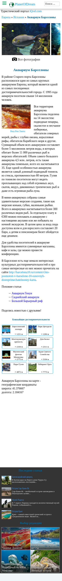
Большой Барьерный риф (27, 301)
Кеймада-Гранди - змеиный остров (42, 569)
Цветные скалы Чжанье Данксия (12, 546)
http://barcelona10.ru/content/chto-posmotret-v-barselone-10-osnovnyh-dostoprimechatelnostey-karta (25, 276)
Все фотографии (29, 59)
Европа (6, 17)
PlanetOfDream (25, 4)
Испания (18, 17)
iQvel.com (35, 11)
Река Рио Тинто (17, 131)
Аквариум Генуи (22, 293)
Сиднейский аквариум (25, 297)
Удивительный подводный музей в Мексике (14, 567)
